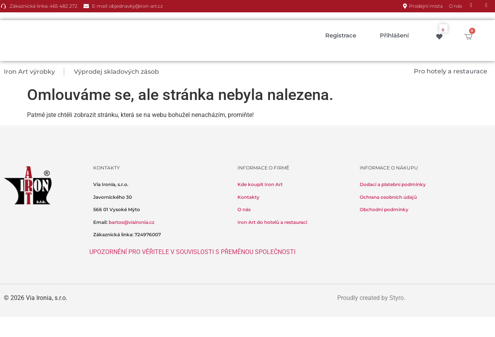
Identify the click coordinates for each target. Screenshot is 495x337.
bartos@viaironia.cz (131, 222)
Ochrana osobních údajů (388, 197)
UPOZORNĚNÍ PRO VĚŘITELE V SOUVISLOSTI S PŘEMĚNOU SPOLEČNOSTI (192, 252)
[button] (34, 72)
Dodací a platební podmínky (393, 184)
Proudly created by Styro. (371, 297)
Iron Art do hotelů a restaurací (272, 222)
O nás (244, 209)
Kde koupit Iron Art (260, 184)
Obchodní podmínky (384, 209)
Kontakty (248, 197)
